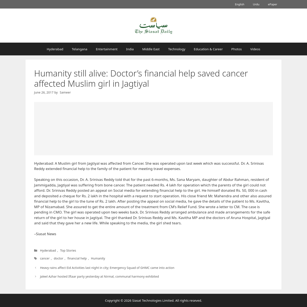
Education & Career (208, 49)
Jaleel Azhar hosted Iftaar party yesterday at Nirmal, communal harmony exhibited (99, 276)
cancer (44, 258)
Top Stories (68, 250)
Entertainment (106, 49)
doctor (57, 258)
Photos (236, 49)
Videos (255, 49)
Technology (176, 49)
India (130, 49)
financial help (76, 258)
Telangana (79, 49)
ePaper (272, 4)
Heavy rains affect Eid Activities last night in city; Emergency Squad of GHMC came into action (107, 268)
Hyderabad (55, 49)
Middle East (151, 49)
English (239, 4)
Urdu (256, 4)
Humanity (97, 258)
